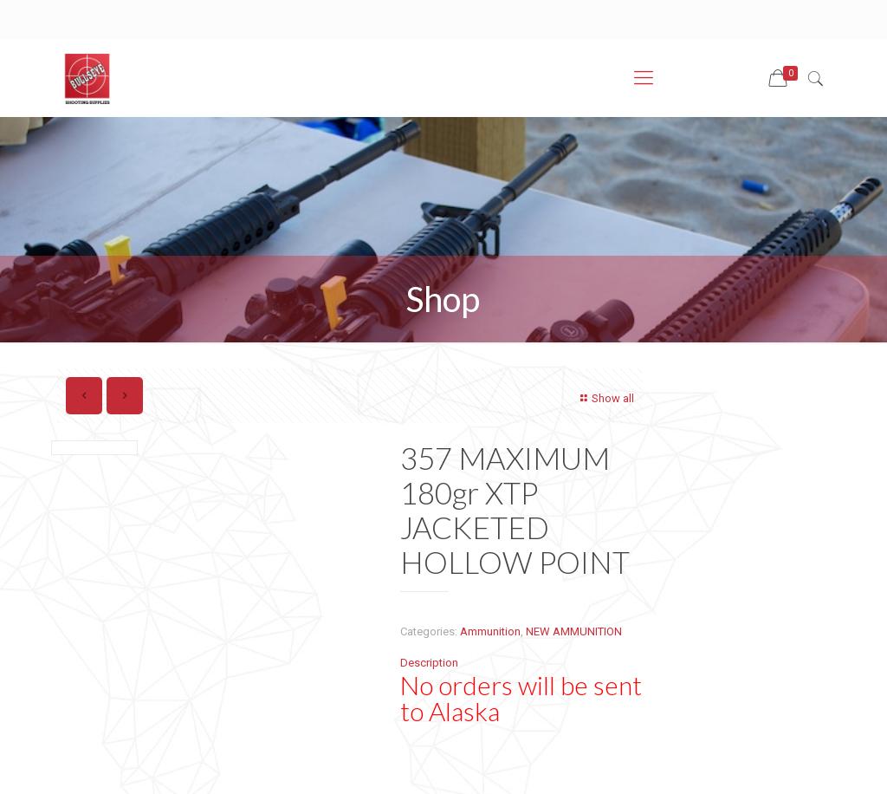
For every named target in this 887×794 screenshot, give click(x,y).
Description (429, 662)
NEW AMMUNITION (574, 631)
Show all (605, 398)
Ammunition (490, 631)
